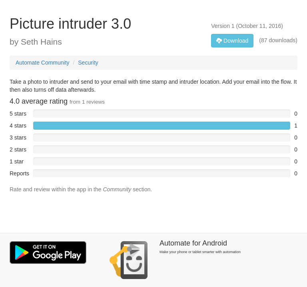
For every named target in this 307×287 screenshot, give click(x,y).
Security (88, 62)
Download (232, 40)
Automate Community (43, 62)
